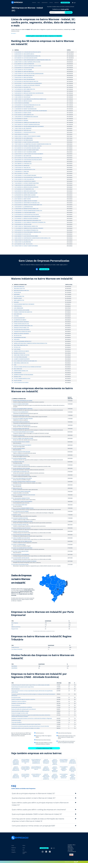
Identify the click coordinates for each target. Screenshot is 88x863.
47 (12, 376)
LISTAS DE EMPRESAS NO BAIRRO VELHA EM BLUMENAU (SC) (36, 775)
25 (12, 333)
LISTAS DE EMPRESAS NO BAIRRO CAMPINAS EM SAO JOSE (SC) (72, 777)
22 (12, 327)
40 (12, 363)
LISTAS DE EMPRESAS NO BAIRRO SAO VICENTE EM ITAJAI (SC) (36, 768)
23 (12, 329)
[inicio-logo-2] (17, 2)
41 (12, 364)
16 (12, 316)
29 (12, 341)
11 (12, 306)
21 (12, 325)
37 (12, 357)
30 (12, 343)
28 (12, 339)
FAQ (23, 850)
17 (12, 318)
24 (12, 331)
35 (12, 353)
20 (12, 323)
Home (12, 845)
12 (12, 308)
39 (12, 361)
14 (12, 312)
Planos (39, 2)
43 (12, 368)
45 (12, 372)
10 (12, 304)
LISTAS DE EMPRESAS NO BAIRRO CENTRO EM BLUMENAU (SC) (55, 777)
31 (12, 345)
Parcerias (51, 2)
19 (12, 321)
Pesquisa (13, 850)
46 (12, 374)
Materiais (57, 2)
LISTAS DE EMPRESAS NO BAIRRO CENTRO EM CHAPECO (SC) (64, 760)
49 (12, 380)
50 (12, 382)
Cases (24, 847)
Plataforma (34, 2)
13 (12, 310)
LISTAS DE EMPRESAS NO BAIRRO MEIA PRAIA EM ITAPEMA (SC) (54, 762)
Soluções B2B (45, 2)
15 (12, 314)
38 (12, 359)
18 (12, 319)
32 (12, 347)
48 (12, 378)
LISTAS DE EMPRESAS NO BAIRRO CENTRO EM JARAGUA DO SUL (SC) (72, 769)
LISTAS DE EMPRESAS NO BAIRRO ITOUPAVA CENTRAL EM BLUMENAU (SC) (46, 777)
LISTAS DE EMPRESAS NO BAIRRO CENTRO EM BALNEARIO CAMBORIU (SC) (16, 762)
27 (12, 337)
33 (12, 349)
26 (12, 335)
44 (12, 370)
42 (12, 366)
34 (12, 351)
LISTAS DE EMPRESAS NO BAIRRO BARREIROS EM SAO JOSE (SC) (55, 769)
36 (12, 355)
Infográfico (13, 852)
